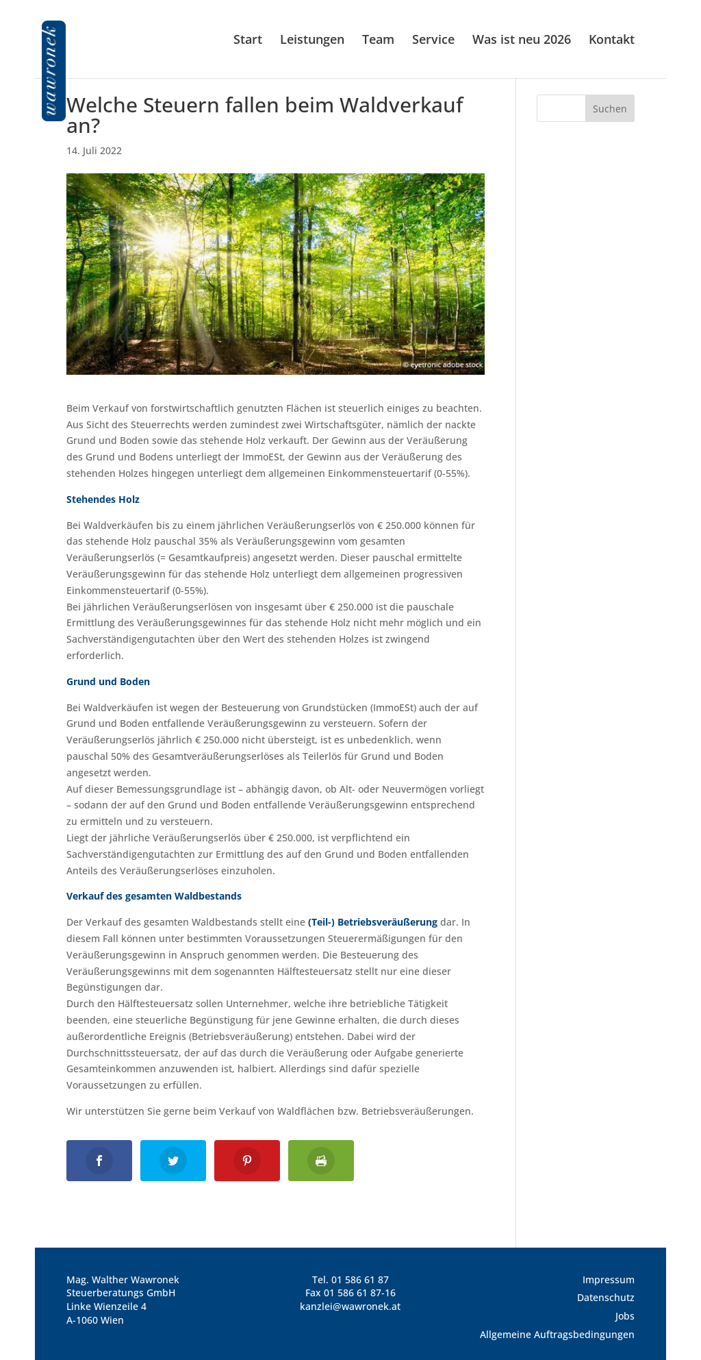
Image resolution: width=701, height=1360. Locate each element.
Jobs (625, 1315)
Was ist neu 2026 (521, 40)
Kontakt (612, 40)
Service (433, 40)
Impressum (609, 1279)
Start (247, 40)
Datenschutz (606, 1297)
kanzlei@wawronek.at (350, 1306)
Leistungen (312, 40)
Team (378, 40)
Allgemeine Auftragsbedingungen (557, 1334)
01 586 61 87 (360, 1279)
